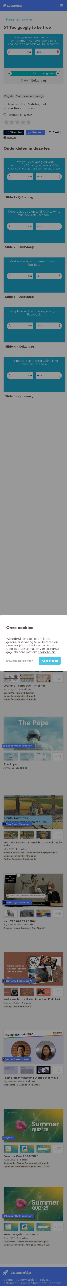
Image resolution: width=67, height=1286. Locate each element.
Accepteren (50, 660)
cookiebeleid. (47, 652)
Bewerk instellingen (19, 660)
